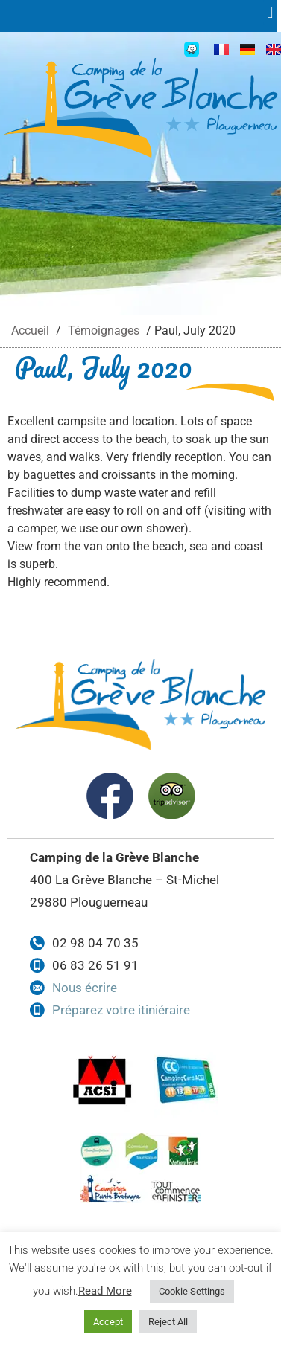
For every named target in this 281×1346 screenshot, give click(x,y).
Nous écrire (84, 987)
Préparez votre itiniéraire (121, 1009)
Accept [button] (108, 1321)
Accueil (30, 330)
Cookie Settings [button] (192, 1291)
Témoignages (103, 330)
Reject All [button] (168, 1321)
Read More (105, 1291)
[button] (274, 12)
